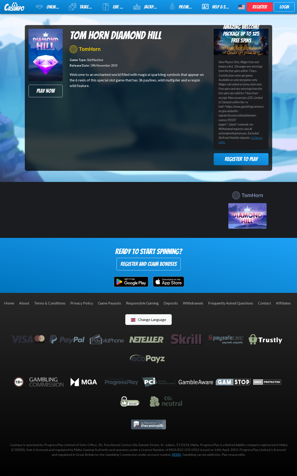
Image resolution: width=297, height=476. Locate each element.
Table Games (82, 6)
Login (284, 7)
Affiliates (283, 303)
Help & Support (217, 6)
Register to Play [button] (241, 159)
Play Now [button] (45, 91)
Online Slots (49, 6)
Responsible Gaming (142, 303)
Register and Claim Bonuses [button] (148, 264)
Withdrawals (193, 303)
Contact (264, 303)
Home (9, 303)
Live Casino (115, 6)
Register (259, 7)
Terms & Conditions (49, 303)
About (24, 303)
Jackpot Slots (148, 6)
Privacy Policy (81, 303)
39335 (176, 455)
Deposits (171, 303)
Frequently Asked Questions (230, 303)
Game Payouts (109, 303)
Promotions (182, 6)
